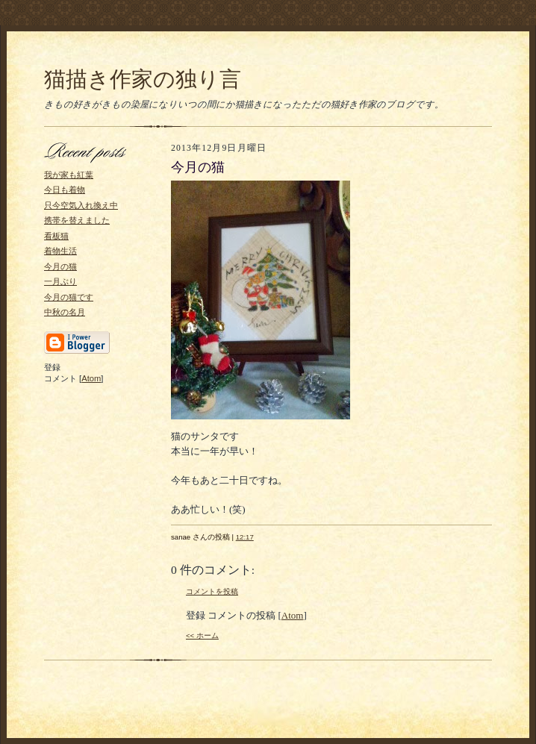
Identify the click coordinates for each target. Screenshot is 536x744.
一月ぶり (60, 281)
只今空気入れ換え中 (81, 205)
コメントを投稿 (212, 591)
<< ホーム (202, 635)
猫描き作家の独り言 (142, 79)
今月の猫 (60, 266)
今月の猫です (68, 297)
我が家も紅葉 (68, 174)
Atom (91, 378)
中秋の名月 (64, 311)
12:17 (245, 537)
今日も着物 (64, 189)
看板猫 (56, 235)
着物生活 (60, 250)
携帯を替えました (77, 220)
